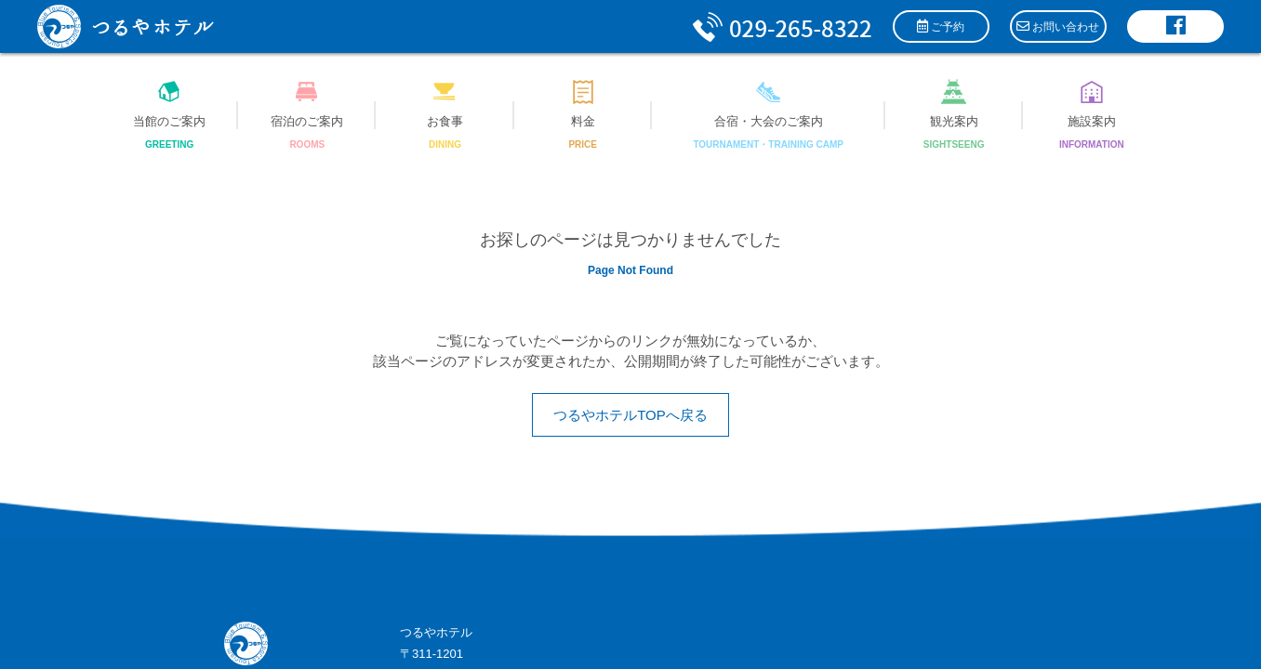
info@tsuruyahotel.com (496, 520)
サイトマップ (436, 551)
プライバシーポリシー (543, 551)
